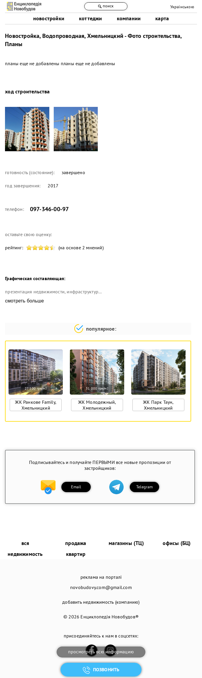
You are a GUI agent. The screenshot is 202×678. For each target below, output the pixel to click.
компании (129, 18)
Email (76, 486)
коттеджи (90, 18)
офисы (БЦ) (177, 543)
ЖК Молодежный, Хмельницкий (97, 405)
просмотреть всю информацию (101, 652)
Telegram (144, 486)
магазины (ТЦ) (126, 543)
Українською (182, 6)
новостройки (48, 18)
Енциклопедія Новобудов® (109, 617)
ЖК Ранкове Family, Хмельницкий (35, 405)
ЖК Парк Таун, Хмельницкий (158, 405)
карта (162, 18)
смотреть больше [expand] (24, 300)
